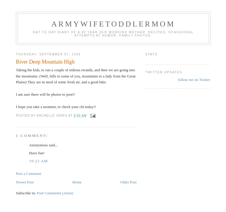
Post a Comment (28, 173)
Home (77, 182)
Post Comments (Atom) (55, 193)
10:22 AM (38, 161)
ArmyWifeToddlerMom (113, 24)
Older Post (128, 182)
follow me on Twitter (194, 79)
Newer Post (25, 182)
